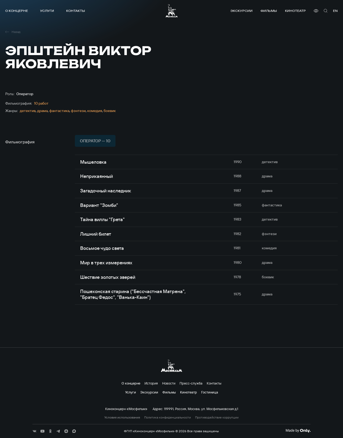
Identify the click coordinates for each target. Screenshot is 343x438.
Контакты (75, 11)
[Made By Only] (298, 431)
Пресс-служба (191, 383)
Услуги (47, 11)
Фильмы (268, 11)
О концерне (16, 11)
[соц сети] (34, 431)
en (335, 11)
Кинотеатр (295, 11)
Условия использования (122, 417)
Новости (168, 383)
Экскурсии (241, 11)
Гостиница (209, 392)
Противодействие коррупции (217, 417)
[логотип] (172, 11)
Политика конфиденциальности (167, 417)
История (151, 383)
